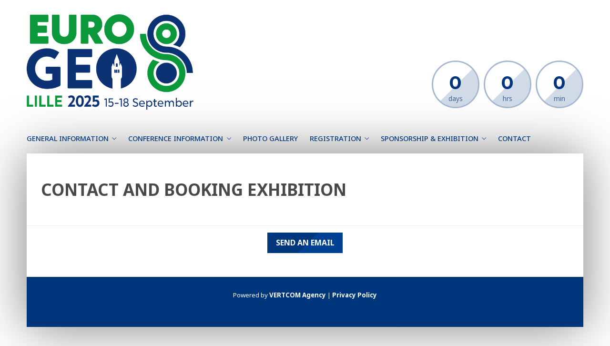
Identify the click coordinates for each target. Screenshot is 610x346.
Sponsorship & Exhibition (429, 138)
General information (68, 138)
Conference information (175, 138)
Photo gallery (270, 138)
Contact (514, 138)
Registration (335, 138)
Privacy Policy (354, 295)
